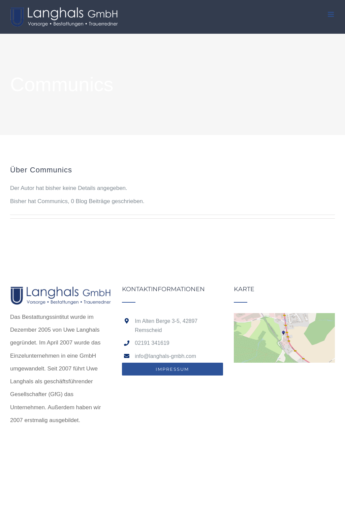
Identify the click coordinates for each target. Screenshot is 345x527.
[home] (60, 292)
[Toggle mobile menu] (331, 14)
